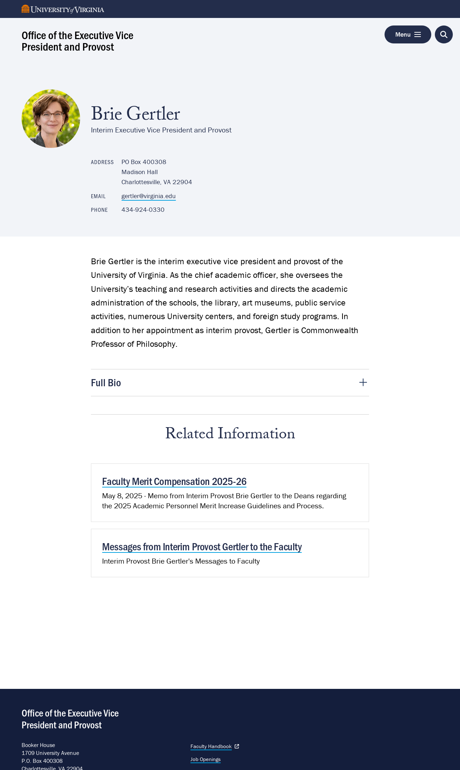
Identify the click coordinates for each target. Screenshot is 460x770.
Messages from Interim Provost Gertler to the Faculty (202, 546)
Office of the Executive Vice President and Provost (77, 40)
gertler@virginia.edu (148, 196)
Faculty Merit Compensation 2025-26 (174, 480)
